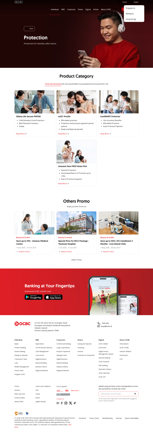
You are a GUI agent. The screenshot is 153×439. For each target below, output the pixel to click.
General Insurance (93, 84)
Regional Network (41, 370)
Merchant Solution (105, 369)
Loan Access (39, 355)
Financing (81, 348)
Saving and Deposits (85, 344)
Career (37, 394)
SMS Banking (103, 365)
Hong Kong (131, 19)
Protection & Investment (86, 355)
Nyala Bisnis (39, 344)
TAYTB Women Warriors (43, 348)
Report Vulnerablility (132, 418)
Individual (55, 9)
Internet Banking (104, 358)
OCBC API (102, 377)
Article (95, 9)
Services (80, 351)
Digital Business (40, 359)
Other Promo (76, 260)
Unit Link (104, 84)
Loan (16, 363)
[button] (135, 393)
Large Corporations (63, 348)
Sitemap (119, 418)
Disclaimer (82, 418)
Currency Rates (19, 398)
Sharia (80, 9)
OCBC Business (104, 362)
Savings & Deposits (21, 355)
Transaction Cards (20, 359)
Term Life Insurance (53, 84)
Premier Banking (20, 348)
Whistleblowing (107, 418)
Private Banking (19, 351)
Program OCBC (19, 374)
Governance (124, 355)
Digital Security (40, 402)
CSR (121, 359)
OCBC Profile (124, 348)
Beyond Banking (41, 363)
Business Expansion (63, 351)
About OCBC (106, 9)
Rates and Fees (19, 394)
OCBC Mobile (103, 344)
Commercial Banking (64, 344)
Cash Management (42, 351)
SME (63, 9)
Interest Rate (18, 402)
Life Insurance (67, 84)
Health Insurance (79, 84)
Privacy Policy (94, 418)
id (16, 2)
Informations (124, 344)
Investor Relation (125, 351)
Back (29, 28)
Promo (16, 386)
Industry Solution (62, 367)
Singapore (130, 8)
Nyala (16, 344)
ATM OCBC (102, 348)
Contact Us (60, 399)
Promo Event (18, 370)
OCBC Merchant (104, 373)
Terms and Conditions (43, 386)
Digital (88, 9)
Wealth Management (21, 367)
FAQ (36, 390)
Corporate (71, 9)
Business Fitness (41, 367)
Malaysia (130, 13)
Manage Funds (62, 355)
